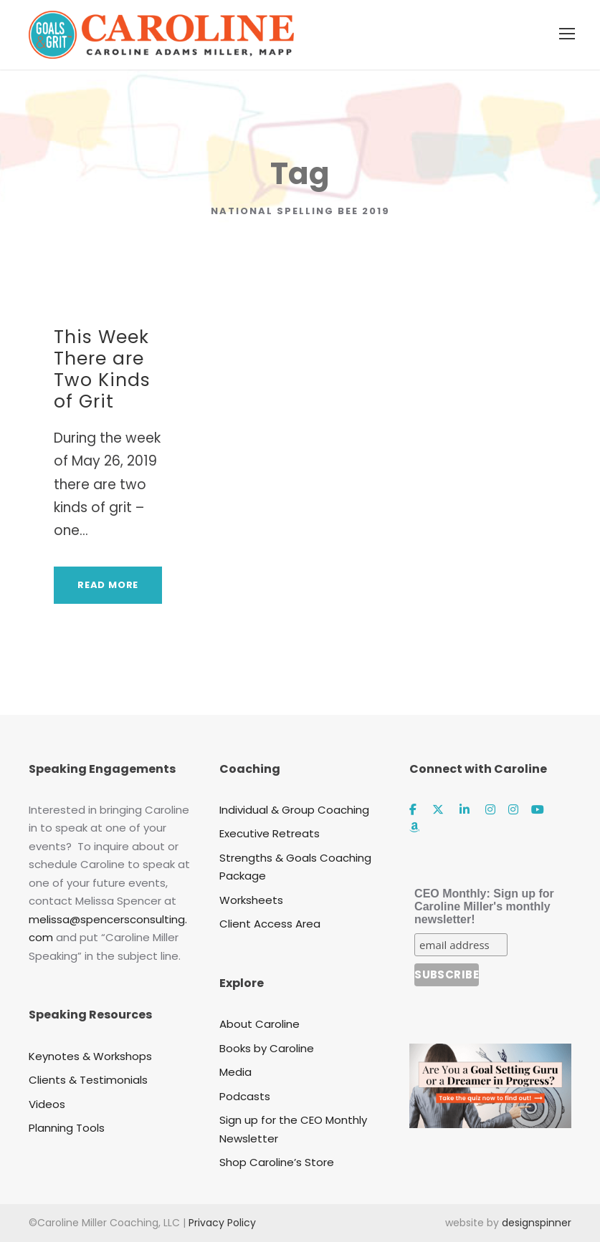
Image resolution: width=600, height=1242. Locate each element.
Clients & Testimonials (88, 1079)
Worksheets (251, 900)
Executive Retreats (269, 833)
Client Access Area (269, 923)
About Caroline (259, 1023)
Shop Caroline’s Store (276, 1162)
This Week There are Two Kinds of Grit (102, 369)
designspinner (536, 1222)
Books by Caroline (266, 1048)
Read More (107, 585)
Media (235, 1071)
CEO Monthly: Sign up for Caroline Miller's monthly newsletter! (484, 906)
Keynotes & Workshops (90, 1056)
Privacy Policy (222, 1222)
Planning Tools (67, 1127)
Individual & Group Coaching (294, 809)
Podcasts (244, 1096)
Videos (47, 1104)
